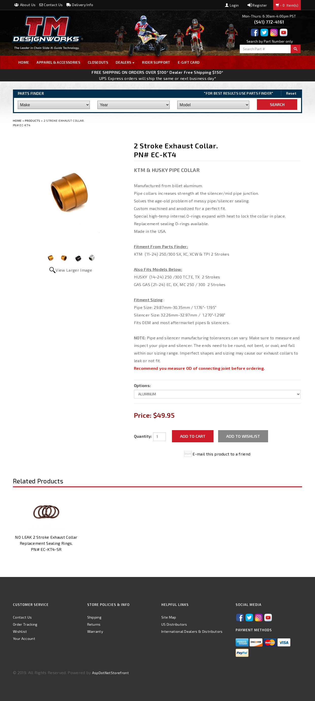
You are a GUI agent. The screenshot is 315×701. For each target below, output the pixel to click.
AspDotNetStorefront (110, 673)
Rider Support (156, 62)
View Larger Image (74, 270)
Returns (94, 624)
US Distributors (174, 624)
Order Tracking (25, 624)
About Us (25, 5)
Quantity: (143, 436)
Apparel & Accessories (58, 62)
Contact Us (51, 5)
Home (23, 62)
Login (232, 5)
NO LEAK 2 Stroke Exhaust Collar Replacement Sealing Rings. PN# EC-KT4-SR (46, 543)
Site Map (168, 617)
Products (32, 120)
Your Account (24, 638)
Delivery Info (79, 5)
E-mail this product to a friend (221, 453)
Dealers (125, 62)
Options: (142, 385)
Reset (291, 93)
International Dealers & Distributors (192, 631)
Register (257, 5)
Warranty (95, 631)
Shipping (94, 617)
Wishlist (20, 631)
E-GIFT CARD (189, 62)
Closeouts (98, 62)
